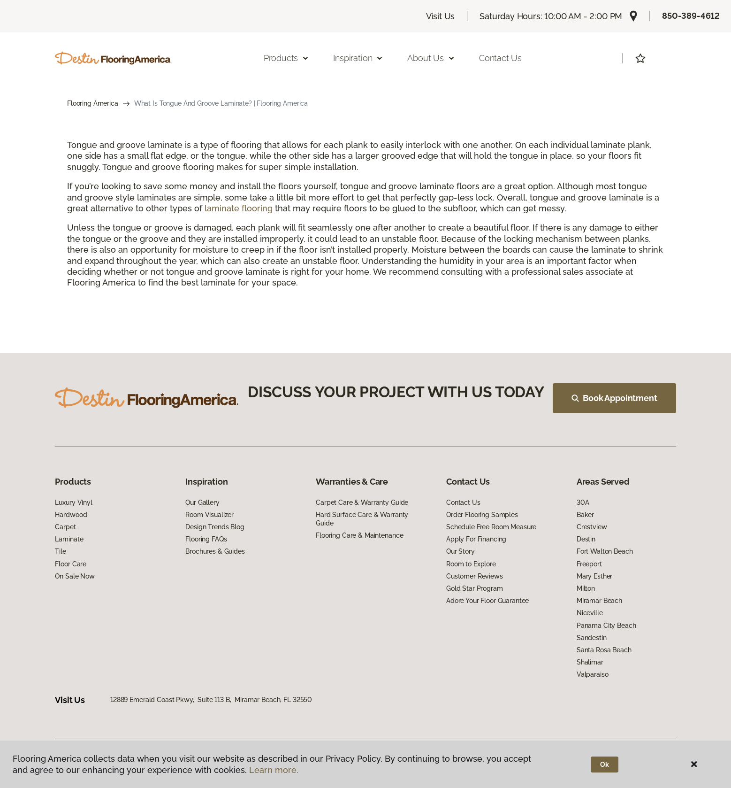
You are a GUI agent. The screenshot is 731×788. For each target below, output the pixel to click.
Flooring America (92, 103)
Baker (585, 514)
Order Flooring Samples (482, 514)
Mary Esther (594, 576)
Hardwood (71, 514)
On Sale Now (74, 576)
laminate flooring (239, 208)
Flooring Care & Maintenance (359, 535)
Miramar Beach (599, 600)
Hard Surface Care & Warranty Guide (362, 519)
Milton (586, 588)
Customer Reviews (474, 576)
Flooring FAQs (206, 539)
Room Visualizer (209, 514)
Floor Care (70, 564)
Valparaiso (593, 674)
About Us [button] (431, 58)
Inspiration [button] (358, 58)
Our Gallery (202, 502)
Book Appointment (614, 398)
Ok (604, 764)
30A (583, 502)
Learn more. (273, 770)
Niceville (590, 613)
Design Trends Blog (214, 527)
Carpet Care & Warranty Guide (362, 502)
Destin (586, 539)
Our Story (460, 551)
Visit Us (440, 16)
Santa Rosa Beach (604, 650)
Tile (60, 551)
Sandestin (592, 637)
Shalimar (590, 662)
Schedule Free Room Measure (491, 527)
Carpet (65, 527)
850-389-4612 (691, 16)
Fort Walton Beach (605, 551)
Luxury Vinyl (73, 502)
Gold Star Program (474, 588)
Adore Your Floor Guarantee (487, 600)
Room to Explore (471, 564)
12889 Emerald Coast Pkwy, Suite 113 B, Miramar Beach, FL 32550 (211, 699)
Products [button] (287, 58)
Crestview (592, 527)
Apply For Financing (476, 539)
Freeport (589, 564)
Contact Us (500, 58)
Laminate (69, 539)
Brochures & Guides (214, 551)
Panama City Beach (606, 625)
